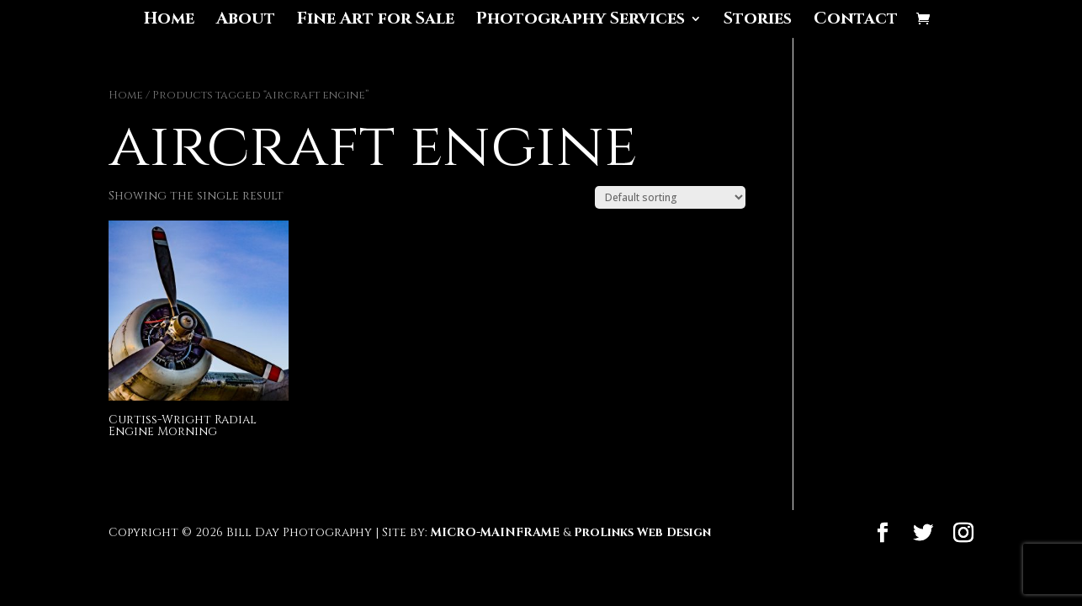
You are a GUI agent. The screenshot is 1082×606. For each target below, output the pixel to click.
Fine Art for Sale (375, 21)
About (245, 21)
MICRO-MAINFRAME (495, 532)
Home (169, 21)
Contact (856, 21)
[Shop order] (670, 197)
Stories (758, 21)
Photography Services (580, 21)
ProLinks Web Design (642, 532)
